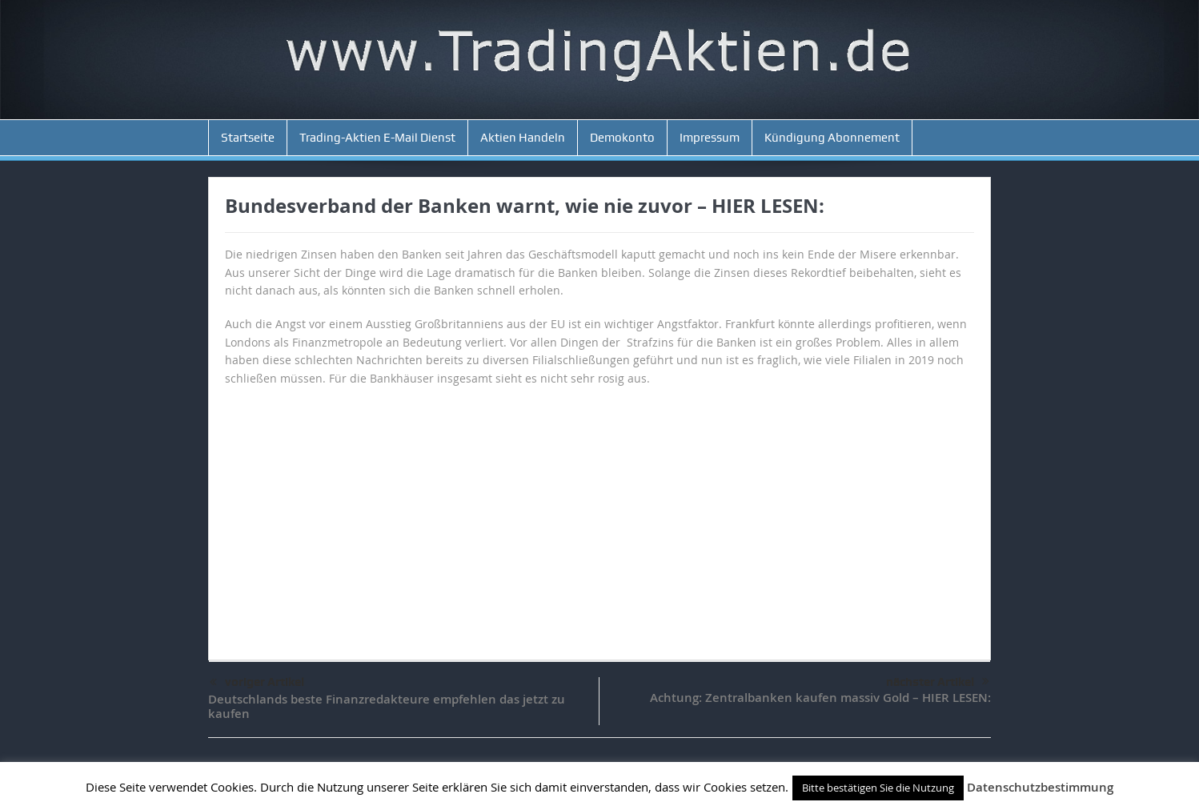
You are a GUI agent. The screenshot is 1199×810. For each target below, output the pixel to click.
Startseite (248, 137)
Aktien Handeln (522, 137)
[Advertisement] (599, 515)
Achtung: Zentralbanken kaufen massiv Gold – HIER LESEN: (820, 697)
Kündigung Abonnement (832, 137)
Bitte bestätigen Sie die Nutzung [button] (878, 787)
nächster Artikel (937, 682)
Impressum (710, 137)
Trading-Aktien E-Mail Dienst (377, 137)
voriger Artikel (257, 683)
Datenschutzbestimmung (1040, 787)
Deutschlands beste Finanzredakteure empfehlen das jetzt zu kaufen (386, 706)
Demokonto (622, 137)
